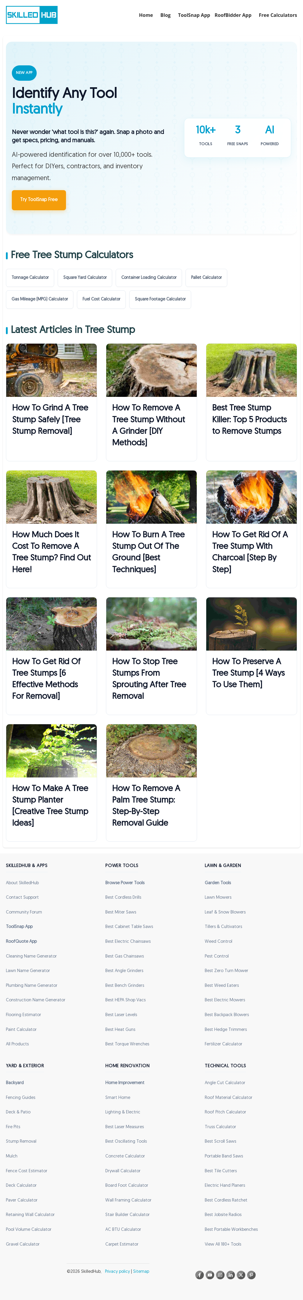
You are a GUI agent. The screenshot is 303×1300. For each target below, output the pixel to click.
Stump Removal (21, 1141)
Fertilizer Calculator (223, 1044)
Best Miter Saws (120, 912)
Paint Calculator (21, 1030)
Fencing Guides (20, 1098)
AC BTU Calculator (123, 1230)
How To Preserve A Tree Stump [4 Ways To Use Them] (248, 673)
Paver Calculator (22, 1200)
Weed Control (218, 942)
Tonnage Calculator (30, 278)
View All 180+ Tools (223, 1244)
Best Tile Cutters (221, 1171)
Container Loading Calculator (148, 278)
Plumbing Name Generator (31, 986)
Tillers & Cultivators (223, 927)
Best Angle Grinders (124, 971)
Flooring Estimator (23, 1015)
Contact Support (22, 897)
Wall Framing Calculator (128, 1200)
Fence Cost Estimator (26, 1171)
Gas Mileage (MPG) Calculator (40, 299)
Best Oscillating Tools (126, 1141)
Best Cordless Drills (123, 897)
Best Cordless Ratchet (226, 1200)
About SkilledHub (22, 883)
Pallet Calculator (206, 278)
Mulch (11, 1156)
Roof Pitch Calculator (225, 1112)
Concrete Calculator (125, 1156)
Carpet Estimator (121, 1244)
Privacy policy (117, 1272)
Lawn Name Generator (28, 971)
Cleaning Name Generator (31, 956)
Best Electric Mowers (225, 1000)
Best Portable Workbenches (231, 1230)
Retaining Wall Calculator (30, 1215)
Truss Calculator (220, 1127)
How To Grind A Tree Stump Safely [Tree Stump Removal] (50, 420)
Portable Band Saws (224, 1156)
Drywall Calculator (123, 1171)
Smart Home (117, 1098)
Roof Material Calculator (228, 1098)
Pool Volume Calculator (28, 1230)
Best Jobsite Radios (223, 1215)
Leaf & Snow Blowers (225, 912)
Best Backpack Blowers (227, 1015)
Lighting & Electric (122, 1112)
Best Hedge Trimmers (226, 1030)
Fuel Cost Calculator (101, 299)
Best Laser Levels (121, 1015)
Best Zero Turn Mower (226, 971)
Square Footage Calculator (160, 299)
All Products (17, 1044)
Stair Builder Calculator (127, 1215)
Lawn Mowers (218, 897)
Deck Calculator (21, 1185)
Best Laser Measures (124, 1127)
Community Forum (24, 912)
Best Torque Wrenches (127, 1044)
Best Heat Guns (120, 1030)
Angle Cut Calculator (225, 1083)
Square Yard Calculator (85, 278)
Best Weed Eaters (222, 986)
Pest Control (217, 956)
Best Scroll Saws (220, 1141)
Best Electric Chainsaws (128, 942)
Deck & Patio (18, 1112)
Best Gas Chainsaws (124, 956)
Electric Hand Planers (225, 1185)
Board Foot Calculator (126, 1185)
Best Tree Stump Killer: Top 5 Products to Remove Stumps (249, 420)
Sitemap (141, 1272)
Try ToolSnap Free (39, 200)
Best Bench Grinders (124, 986)
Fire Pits (13, 1127)
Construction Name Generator (35, 1000)
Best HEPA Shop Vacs (125, 1000)
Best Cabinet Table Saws (129, 927)
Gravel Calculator (23, 1244)
